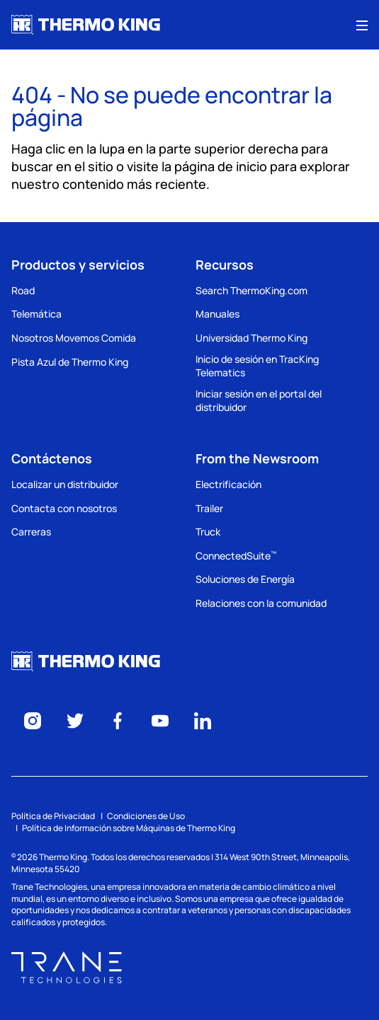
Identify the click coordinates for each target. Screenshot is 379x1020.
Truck (208, 531)
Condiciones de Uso (146, 816)
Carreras (31, 531)
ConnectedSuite (236, 555)
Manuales (217, 313)
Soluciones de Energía (245, 579)
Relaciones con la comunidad (261, 603)
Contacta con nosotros (64, 508)
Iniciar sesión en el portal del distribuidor (259, 401)
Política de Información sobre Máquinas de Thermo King (128, 828)
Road (23, 290)
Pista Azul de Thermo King (69, 362)
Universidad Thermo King (251, 337)
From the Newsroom (257, 458)
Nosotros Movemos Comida (73, 337)
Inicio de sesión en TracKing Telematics (257, 366)
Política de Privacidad (53, 816)
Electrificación (228, 484)
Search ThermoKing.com (251, 290)
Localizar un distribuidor (64, 484)
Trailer (209, 508)
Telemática (36, 313)
